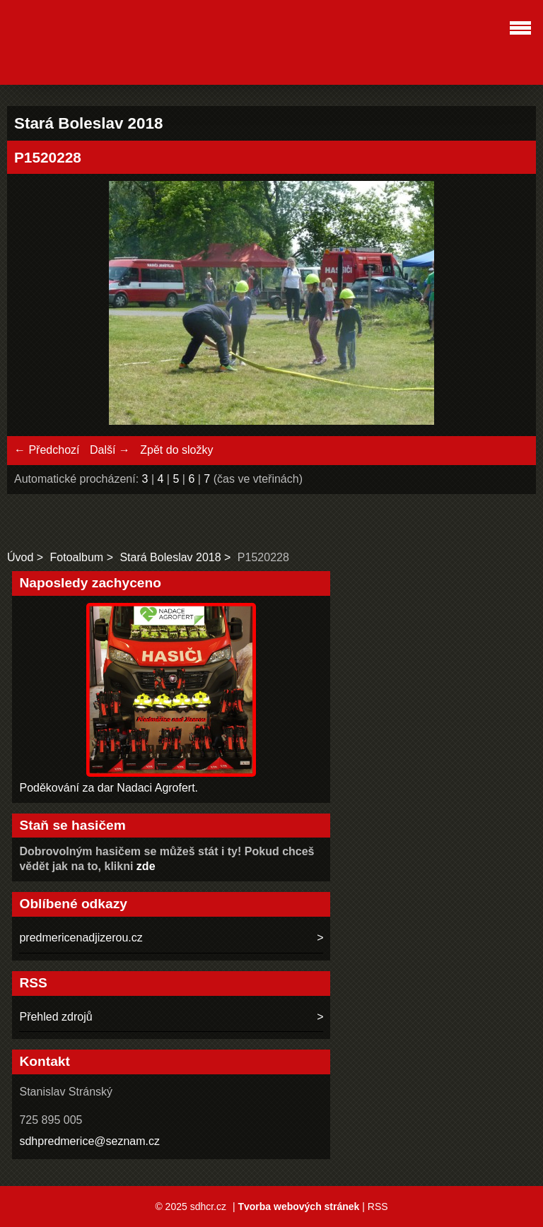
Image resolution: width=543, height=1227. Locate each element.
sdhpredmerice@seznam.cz (89, 1141)
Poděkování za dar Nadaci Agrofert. (108, 788)
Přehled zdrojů (55, 1017)
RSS (378, 1206)
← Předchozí (46, 450)
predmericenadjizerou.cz (80, 938)
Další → (110, 450)
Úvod (20, 557)
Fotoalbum (77, 557)
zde (146, 866)
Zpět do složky (176, 450)
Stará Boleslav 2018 (170, 557)
